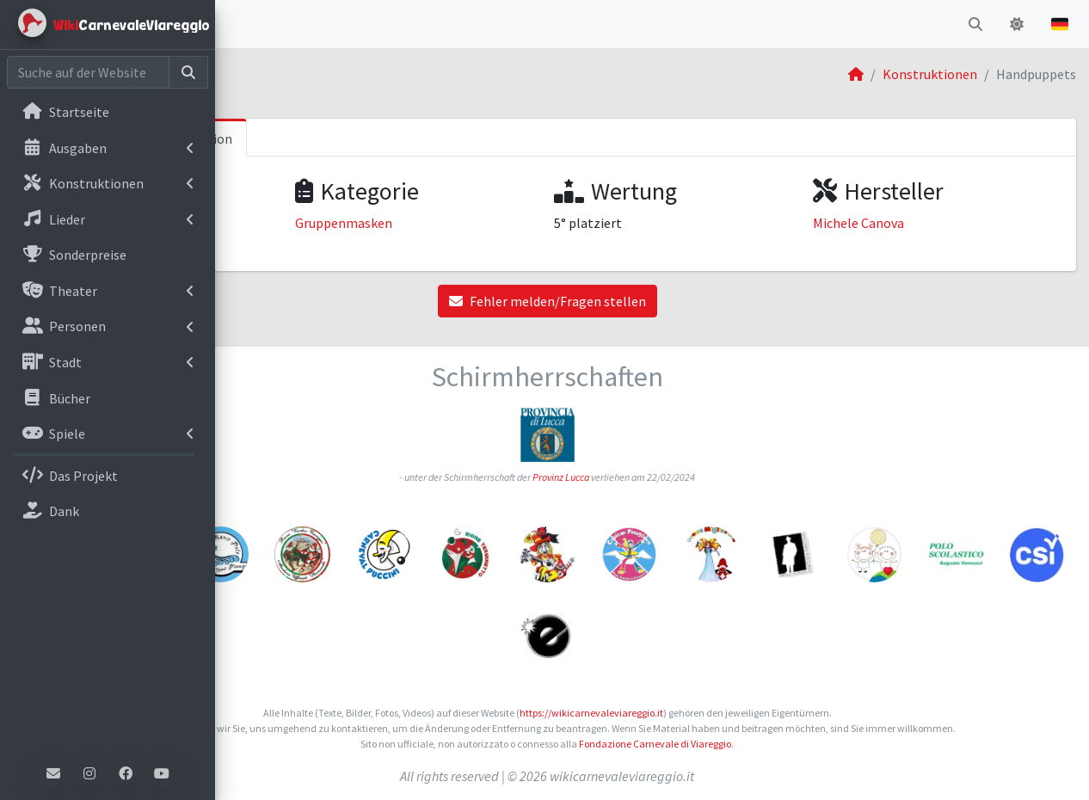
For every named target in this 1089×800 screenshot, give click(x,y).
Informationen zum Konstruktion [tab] (342, 138)
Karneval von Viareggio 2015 (328, 222)
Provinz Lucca (665, 477)
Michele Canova (911, 222)
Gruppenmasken (501, 222)
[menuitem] (107, 113)
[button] (241, 24)
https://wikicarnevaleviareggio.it (696, 712)
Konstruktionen (930, 74)
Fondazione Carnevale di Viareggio (760, 743)
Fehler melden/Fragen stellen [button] (652, 301)
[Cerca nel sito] (88, 72)
